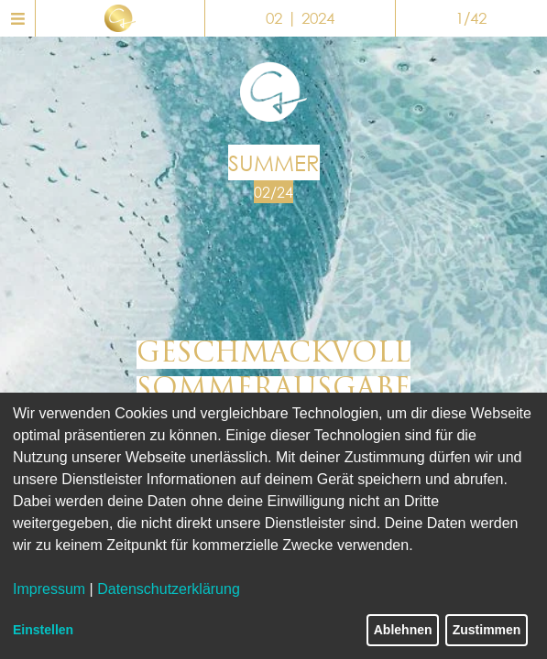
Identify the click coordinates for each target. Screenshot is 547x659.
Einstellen (43, 629)
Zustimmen (487, 629)
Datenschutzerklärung (168, 589)
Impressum (49, 589)
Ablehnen (403, 629)
